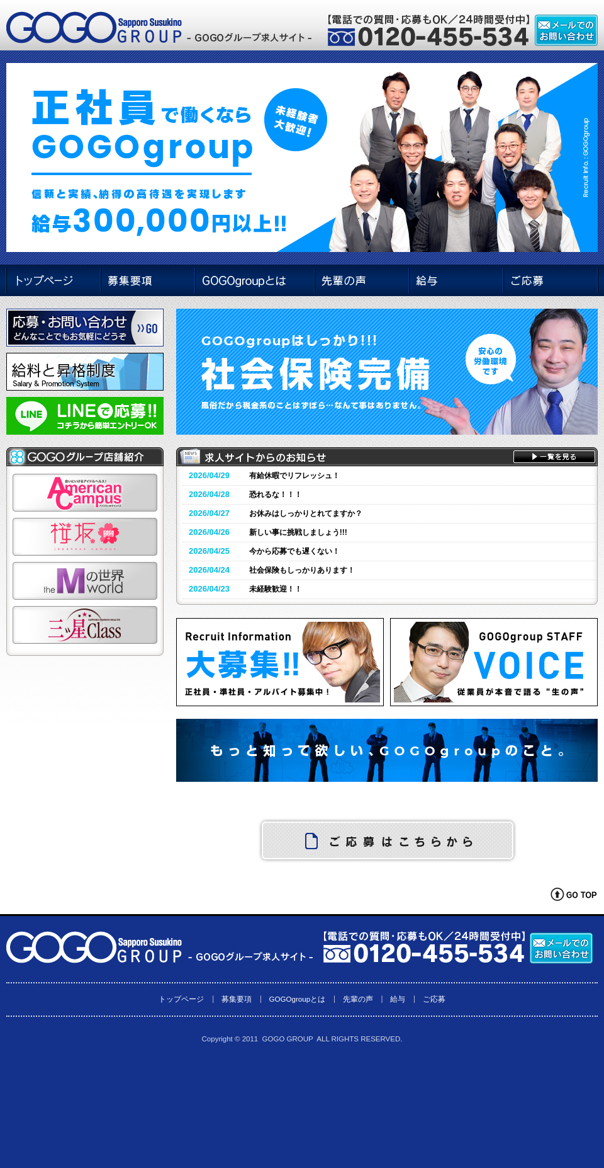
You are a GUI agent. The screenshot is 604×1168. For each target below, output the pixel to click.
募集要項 (236, 999)
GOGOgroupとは (297, 999)
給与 (397, 999)
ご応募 (434, 999)
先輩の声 (358, 999)
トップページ (181, 999)
